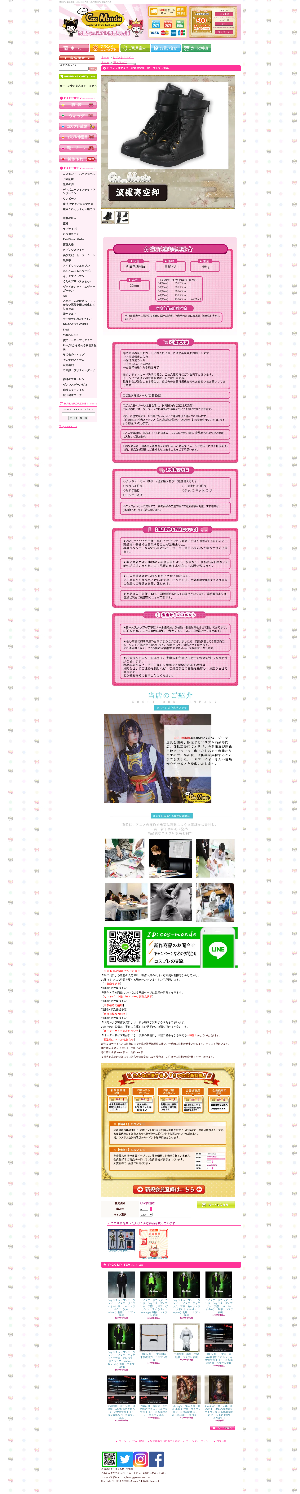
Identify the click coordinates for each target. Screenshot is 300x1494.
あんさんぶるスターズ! (77, 271)
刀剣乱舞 (68, 179)
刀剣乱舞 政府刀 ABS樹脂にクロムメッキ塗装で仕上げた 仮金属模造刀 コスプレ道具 (153, 1396)
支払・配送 (138, 1441)
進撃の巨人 (69, 218)
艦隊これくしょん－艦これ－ (79, 211)
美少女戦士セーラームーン (79, 255)
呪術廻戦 (68, 365)
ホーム (105, 57)
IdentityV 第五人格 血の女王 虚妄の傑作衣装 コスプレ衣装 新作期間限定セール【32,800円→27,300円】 (220, 1397)
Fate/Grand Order (73, 239)
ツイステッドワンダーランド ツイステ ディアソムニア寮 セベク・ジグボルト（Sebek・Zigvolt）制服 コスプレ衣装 (186, 1294)
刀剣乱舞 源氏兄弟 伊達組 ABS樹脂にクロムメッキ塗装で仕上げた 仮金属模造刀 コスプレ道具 (121, 1397)
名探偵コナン (71, 234)
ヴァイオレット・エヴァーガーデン (79, 288)
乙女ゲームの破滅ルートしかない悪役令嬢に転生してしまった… (79, 305)
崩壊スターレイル (73, 390)
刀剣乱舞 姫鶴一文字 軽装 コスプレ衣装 (187, 1341)
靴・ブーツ (120, 62)
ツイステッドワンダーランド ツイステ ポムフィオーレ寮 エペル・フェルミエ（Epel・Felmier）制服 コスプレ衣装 (121, 1294)
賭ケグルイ (69, 314)
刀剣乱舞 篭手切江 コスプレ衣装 (121, 1240)
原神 (65, 223)
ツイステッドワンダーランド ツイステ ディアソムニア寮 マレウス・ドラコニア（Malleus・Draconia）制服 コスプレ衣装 (121, 1346)
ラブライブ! (70, 228)
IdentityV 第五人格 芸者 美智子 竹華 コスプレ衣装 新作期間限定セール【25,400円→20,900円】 (186, 1396)
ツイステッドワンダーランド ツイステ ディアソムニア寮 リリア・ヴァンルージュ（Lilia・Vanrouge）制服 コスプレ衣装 (154, 1294)
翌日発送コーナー (73, 395)
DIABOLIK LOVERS (75, 324)
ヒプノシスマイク (73, 249)
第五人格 (68, 244)
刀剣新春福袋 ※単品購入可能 (153, 1244)
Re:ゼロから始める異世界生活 (79, 347)
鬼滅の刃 (68, 184)
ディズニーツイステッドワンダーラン (79, 191)
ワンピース (69, 198)
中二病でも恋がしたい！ (77, 319)
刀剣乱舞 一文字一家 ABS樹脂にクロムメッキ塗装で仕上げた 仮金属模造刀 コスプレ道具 (219, 1344)
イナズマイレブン (73, 276)
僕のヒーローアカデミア (77, 340)
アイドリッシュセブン (76, 265)
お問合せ (221, 1441)
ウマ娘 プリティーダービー (79, 372)
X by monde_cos (68, 426)
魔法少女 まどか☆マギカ (78, 204)
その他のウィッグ (73, 354)
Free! (66, 329)
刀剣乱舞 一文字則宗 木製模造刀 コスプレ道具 (154, 1342)
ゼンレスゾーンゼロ (75, 384)
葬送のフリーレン (73, 379)
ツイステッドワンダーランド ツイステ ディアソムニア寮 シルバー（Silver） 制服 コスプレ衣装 (219, 1293)
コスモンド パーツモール (79, 173)
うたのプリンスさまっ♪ (77, 281)
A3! (65, 295)
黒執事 (67, 260)
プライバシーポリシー (198, 1441)
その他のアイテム (73, 359)
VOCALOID (70, 335)
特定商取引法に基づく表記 (165, 1441)
